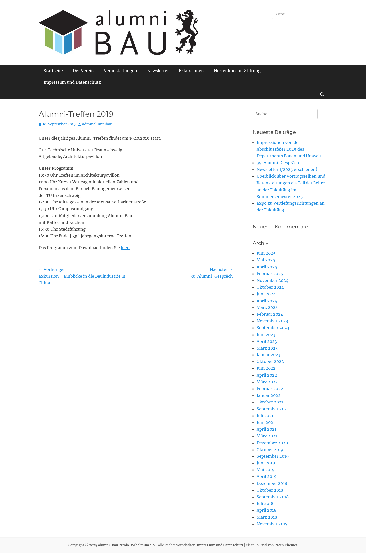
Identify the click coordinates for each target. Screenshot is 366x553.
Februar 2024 (270, 314)
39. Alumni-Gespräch (278, 162)
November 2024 (272, 280)
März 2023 (267, 348)
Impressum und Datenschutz (72, 82)
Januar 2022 (269, 395)
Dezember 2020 (272, 442)
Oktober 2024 (270, 287)
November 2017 (272, 523)
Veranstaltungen (120, 70)
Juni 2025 (266, 253)
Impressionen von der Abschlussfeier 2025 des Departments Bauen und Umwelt (289, 149)
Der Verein (83, 70)
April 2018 (266, 510)
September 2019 (273, 456)
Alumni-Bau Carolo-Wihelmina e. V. (127, 545)
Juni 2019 (266, 462)
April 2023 (267, 341)
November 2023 (272, 320)
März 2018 (267, 517)
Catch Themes (286, 545)
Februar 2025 (270, 273)
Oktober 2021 (270, 402)
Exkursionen (191, 70)
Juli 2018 (265, 503)
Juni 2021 (266, 422)
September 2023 (273, 327)
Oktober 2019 (270, 449)
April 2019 (267, 476)
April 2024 (267, 300)
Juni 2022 (266, 368)
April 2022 (267, 375)
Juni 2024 (266, 293)
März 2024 (267, 307)
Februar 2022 (270, 388)
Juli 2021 (265, 415)
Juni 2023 (266, 334)
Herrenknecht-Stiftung (237, 70)
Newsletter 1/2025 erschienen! (287, 169)
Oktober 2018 (270, 490)
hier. (125, 247)
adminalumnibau (97, 124)
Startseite (53, 70)
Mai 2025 (266, 259)
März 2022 (267, 381)
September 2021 (273, 408)
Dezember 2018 (272, 483)
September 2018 (273, 496)
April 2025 (267, 266)
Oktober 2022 (270, 361)
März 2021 (267, 435)
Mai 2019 (266, 469)
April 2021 (266, 429)
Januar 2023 (268, 354)
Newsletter (158, 70)
